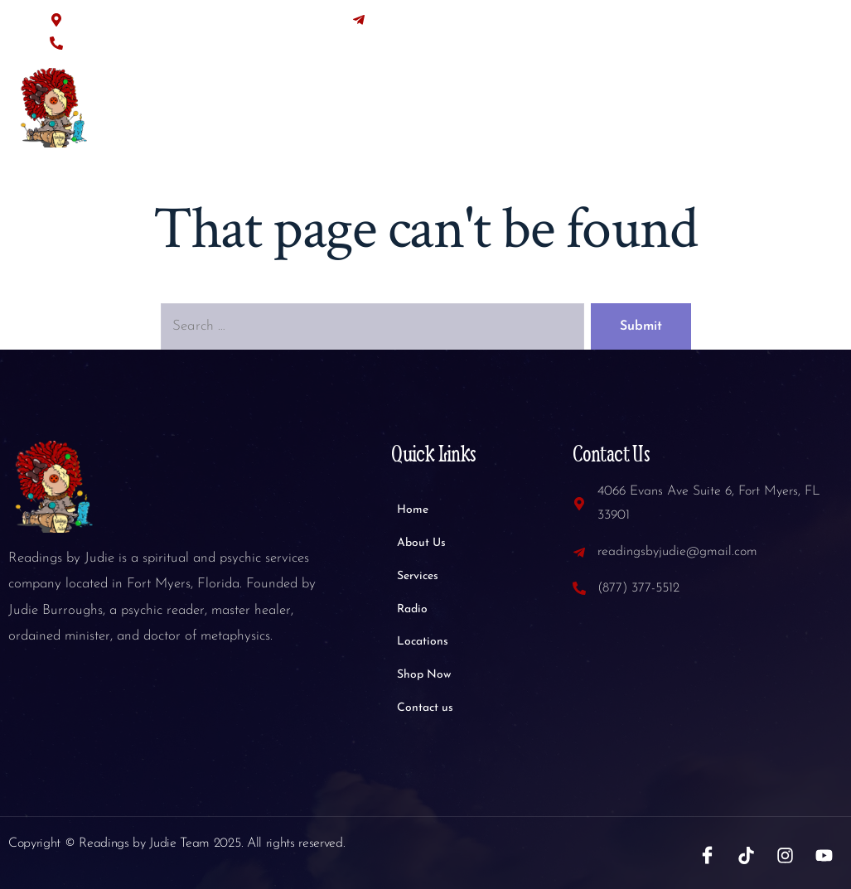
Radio (515, 114)
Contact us (771, 114)
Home (284, 114)
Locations (591, 114)
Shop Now (680, 114)
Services (442, 114)
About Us (360, 114)
